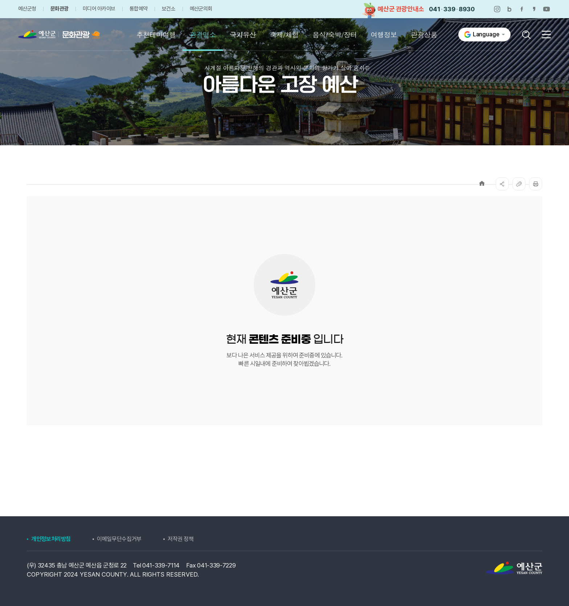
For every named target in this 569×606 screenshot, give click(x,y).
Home (482, 183)
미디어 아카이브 (99, 9)
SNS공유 (502, 183)
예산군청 (27, 9)
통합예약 (138, 9)
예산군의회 (201, 9)
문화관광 (59, 9)
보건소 (168, 9)
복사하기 (518, 183)
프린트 (535, 183)
